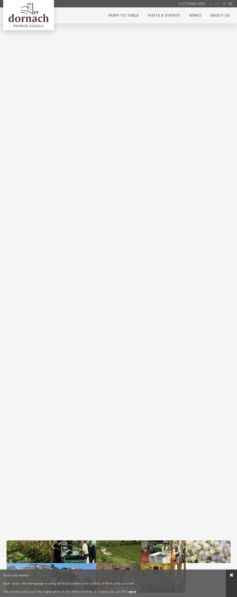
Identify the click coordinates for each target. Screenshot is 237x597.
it (224, 4)
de (230, 4)
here (132, 591)
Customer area (192, 4)
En (217, 4)
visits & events (164, 15)
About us (220, 15)
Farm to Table (123, 15)
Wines (195, 15)
